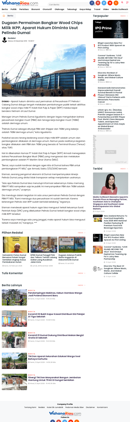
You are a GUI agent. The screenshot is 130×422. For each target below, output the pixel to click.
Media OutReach (120, 9)
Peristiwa (24, 9)
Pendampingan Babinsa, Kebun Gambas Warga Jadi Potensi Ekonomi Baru (55, 294)
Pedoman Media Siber (74, 407)
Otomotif (47, 9)
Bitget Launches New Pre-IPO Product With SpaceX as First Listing (111, 45)
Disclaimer (90, 407)
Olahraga (59, 9)
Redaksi (12, 38)
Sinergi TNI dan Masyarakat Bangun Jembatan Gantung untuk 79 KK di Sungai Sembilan (54, 379)
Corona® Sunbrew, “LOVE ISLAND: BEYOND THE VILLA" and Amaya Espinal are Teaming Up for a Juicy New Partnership (111, 60)
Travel (97, 9)
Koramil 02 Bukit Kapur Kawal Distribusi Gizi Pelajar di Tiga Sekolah (56, 315)
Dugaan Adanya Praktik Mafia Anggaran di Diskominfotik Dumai (70, 257)
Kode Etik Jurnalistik (55, 407)
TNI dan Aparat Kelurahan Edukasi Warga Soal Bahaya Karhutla (54, 358)
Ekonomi (35, 9)
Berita (5, 9)
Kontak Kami (102, 407)
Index (82, 233)
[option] (16, 253)
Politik (14, 9)
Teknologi (72, 9)
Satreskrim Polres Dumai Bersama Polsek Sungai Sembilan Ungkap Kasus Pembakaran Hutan (14, 258)
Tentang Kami (30, 407)
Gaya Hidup (85, 9)
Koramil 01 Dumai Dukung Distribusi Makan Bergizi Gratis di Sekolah (56, 336)
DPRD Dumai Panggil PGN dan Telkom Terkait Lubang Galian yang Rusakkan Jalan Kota (43, 258)
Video (106, 9)
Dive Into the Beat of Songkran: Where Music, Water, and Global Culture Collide (110, 76)
